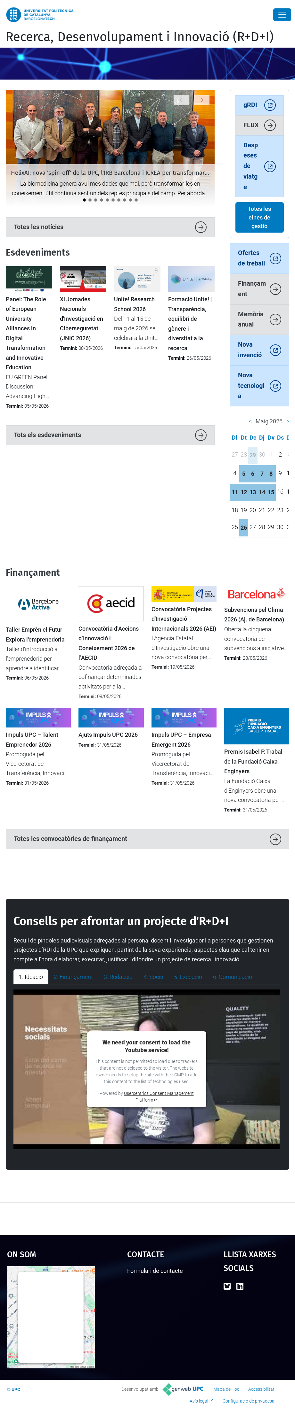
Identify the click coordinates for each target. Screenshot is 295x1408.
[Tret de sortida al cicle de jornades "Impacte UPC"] (119, 200)
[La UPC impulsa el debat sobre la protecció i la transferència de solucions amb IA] (107, 200)
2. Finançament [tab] (73, 976)
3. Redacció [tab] (118, 976)
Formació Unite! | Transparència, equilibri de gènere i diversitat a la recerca (190, 323)
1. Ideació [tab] (31, 976)
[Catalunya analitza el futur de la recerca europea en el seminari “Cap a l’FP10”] (130, 200)
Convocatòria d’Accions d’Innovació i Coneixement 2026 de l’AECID (108, 643)
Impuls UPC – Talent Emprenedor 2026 (32, 739)
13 (253, 492)
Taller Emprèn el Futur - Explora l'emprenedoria (35, 634)
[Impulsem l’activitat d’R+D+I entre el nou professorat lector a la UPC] (125, 200)
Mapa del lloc (226, 1389)
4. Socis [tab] (153, 976)
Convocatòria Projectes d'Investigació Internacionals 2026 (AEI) (184, 619)
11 (235, 492)
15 (271, 492)
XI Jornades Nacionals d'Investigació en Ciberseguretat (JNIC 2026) (81, 319)
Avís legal (199, 1401)
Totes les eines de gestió (259, 217)
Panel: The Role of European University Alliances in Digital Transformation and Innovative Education (26, 333)
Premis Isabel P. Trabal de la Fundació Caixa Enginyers (253, 761)
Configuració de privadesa (249, 1401)
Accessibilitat (261, 1389)
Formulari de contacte (155, 1270)
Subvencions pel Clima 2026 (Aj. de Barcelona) (254, 614)
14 (262, 492)
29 (253, 455)
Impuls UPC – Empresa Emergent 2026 (181, 739)
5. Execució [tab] (188, 976)
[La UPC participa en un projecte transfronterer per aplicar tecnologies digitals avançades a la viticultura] (90, 200)
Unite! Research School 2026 (134, 304)
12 (244, 492)
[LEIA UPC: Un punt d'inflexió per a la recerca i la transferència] (101, 200)
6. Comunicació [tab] (232, 976)
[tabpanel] (147, 1069)
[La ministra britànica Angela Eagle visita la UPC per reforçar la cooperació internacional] (96, 200)
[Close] (282, 14)
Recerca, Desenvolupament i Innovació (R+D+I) (140, 37)
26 (244, 527)
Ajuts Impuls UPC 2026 (108, 734)
